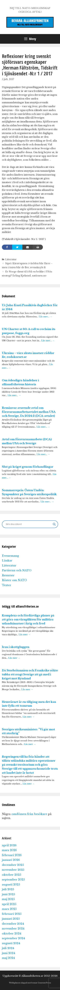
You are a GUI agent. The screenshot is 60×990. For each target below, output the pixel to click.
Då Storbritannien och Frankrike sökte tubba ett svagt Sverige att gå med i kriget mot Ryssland (30, 674)
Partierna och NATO (16, 570)
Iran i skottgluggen (15, 647)
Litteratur (11, 259)
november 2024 (13, 928)
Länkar (7, 560)
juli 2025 (8, 889)
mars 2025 (9, 909)
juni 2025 (8, 894)
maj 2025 (8, 899)
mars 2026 (9, 850)
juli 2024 (8, 948)
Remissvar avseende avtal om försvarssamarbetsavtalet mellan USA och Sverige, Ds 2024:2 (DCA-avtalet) (28, 412)
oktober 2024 (11, 933)
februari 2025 (11, 914)
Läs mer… (45, 316)
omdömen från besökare (29, 814)
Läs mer (24, 634)
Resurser (8, 575)
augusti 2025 (11, 884)
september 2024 (13, 938)
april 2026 (9, 845)
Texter (6, 585)
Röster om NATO (14, 580)
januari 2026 (11, 860)
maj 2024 (8, 958)
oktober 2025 (11, 874)
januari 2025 (11, 918)
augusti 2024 (11, 943)
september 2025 (13, 879)
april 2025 (9, 904)
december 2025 (13, 865)
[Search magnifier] (54, 524)
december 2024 (13, 923)
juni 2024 (8, 953)
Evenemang (10, 555)
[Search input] (28, 524)
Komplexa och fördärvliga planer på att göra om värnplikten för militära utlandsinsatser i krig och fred (28, 619)
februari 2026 (12, 855)
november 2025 (13, 869)
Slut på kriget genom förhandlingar (27, 466)
